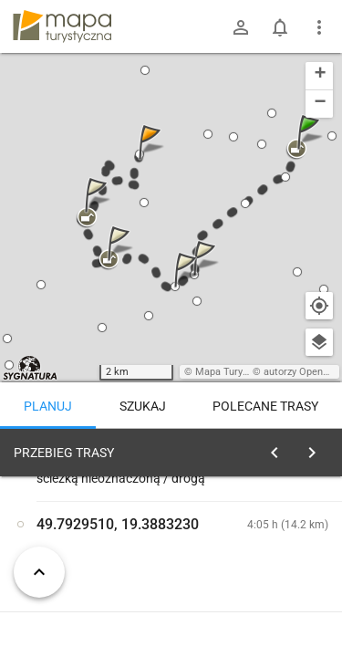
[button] (311, 150)
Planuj (48, 406)
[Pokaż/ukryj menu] (319, 27)
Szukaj (142, 406)
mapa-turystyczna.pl (62, 26)
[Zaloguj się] (240, 27)
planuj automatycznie (274, 580)
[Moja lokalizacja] (319, 305)
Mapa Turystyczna (236, 372)
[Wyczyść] (317, 448)
